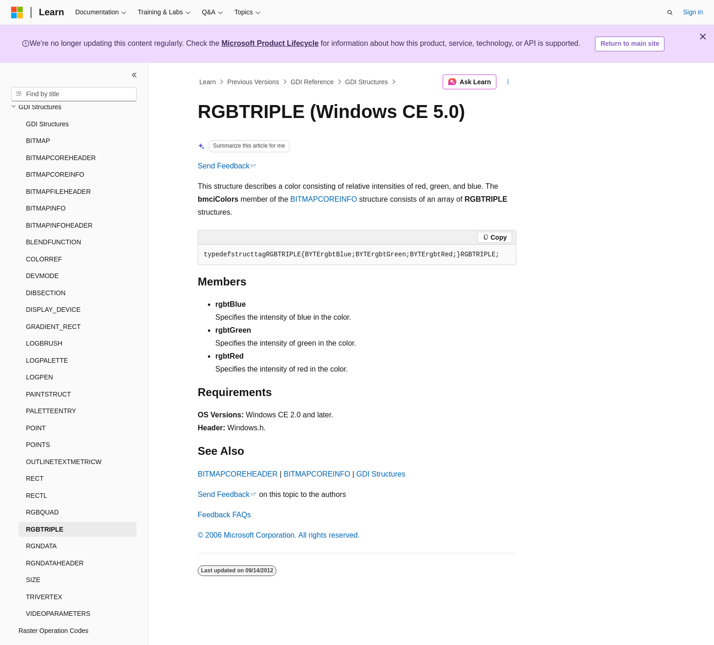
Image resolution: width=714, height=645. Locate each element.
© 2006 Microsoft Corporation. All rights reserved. (279, 535)
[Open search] (670, 12)
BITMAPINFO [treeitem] (46, 182)
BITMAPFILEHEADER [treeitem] (58, 166)
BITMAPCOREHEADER (237, 474)
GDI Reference (311, 82)
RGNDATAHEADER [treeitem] (55, 537)
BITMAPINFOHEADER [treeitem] (59, 200)
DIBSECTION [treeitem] (46, 267)
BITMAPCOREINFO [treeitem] (55, 149)
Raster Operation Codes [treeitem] (53, 605)
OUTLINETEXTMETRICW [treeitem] (63, 436)
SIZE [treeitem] (33, 554)
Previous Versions (253, 82)
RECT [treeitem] (35, 453)
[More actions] (508, 81)
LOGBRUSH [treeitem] (44, 318)
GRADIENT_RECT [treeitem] (53, 301)
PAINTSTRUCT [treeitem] (48, 368)
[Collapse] (134, 75)
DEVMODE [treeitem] (42, 250)
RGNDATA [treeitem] (41, 520)
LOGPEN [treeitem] (39, 351)
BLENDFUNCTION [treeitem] (53, 216)
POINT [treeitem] (36, 402)
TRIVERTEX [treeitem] (44, 571)
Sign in (693, 12)
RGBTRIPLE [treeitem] (44, 504)
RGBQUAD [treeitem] (42, 486)
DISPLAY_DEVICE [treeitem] (53, 284)
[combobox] (74, 94)
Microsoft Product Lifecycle (270, 43)
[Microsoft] (17, 12)
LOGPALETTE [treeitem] (47, 335)
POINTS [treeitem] (38, 419)
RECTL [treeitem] (36, 470)
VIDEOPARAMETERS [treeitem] (58, 588)
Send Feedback (224, 166)
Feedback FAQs (224, 515)
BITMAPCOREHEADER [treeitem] (61, 132)
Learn (208, 82)
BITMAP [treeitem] (38, 115)
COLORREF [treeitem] (44, 233)
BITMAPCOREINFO (323, 199)
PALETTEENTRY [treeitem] (51, 385)
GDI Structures (366, 82)
